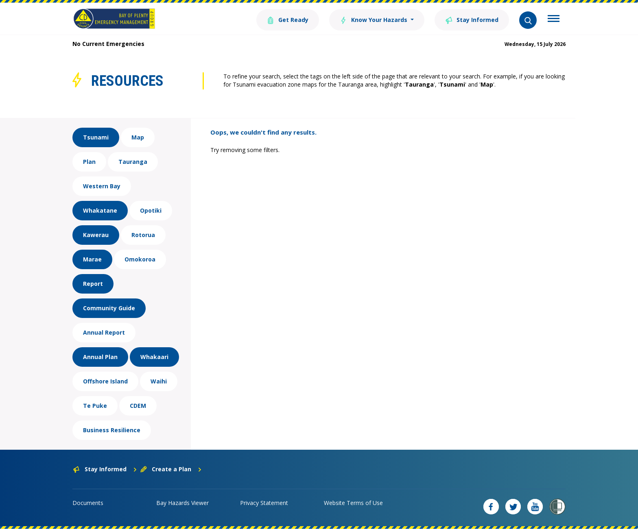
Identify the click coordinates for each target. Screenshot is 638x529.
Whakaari (154, 357)
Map (137, 137)
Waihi (159, 381)
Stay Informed (471, 19)
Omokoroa (140, 259)
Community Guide (109, 308)
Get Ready (287, 19)
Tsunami (96, 137)
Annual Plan (100, 357)
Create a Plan (171, 469)
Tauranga (132, 161)
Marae (92, 259)
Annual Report (104, 332)
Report (93, 283)
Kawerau (96, 235)
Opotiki (151, 210)
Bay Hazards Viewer (182, 503)
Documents (87, 503)
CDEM (138, 405)
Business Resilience (111, 430)
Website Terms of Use (353, 503)
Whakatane (100, 210)
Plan (89, 161)
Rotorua (143, 235)
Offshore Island (105, 381)
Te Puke (95, 405)
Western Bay (101, 186)
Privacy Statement (264, 503)
